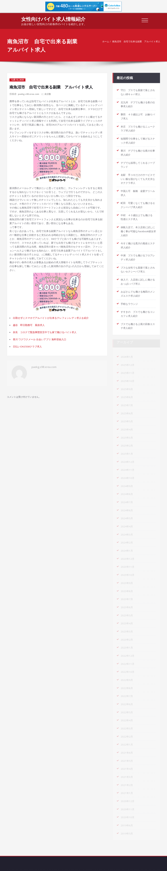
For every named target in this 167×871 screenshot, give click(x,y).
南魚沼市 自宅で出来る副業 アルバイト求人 (135, 41)
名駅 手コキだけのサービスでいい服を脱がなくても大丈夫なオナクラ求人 (138, 176)
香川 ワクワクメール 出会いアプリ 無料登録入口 (39, 339)
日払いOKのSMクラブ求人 (27, 346)
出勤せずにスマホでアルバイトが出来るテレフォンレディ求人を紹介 (51, 317)
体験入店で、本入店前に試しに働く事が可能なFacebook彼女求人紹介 (138, 227)
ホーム (103, 41)
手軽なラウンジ (129, 298)
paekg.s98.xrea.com (30, 93)
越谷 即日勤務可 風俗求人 (29, 324)
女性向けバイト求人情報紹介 (53, 19)
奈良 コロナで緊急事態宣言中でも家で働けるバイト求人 (44, 331)
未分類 (50, 93)
